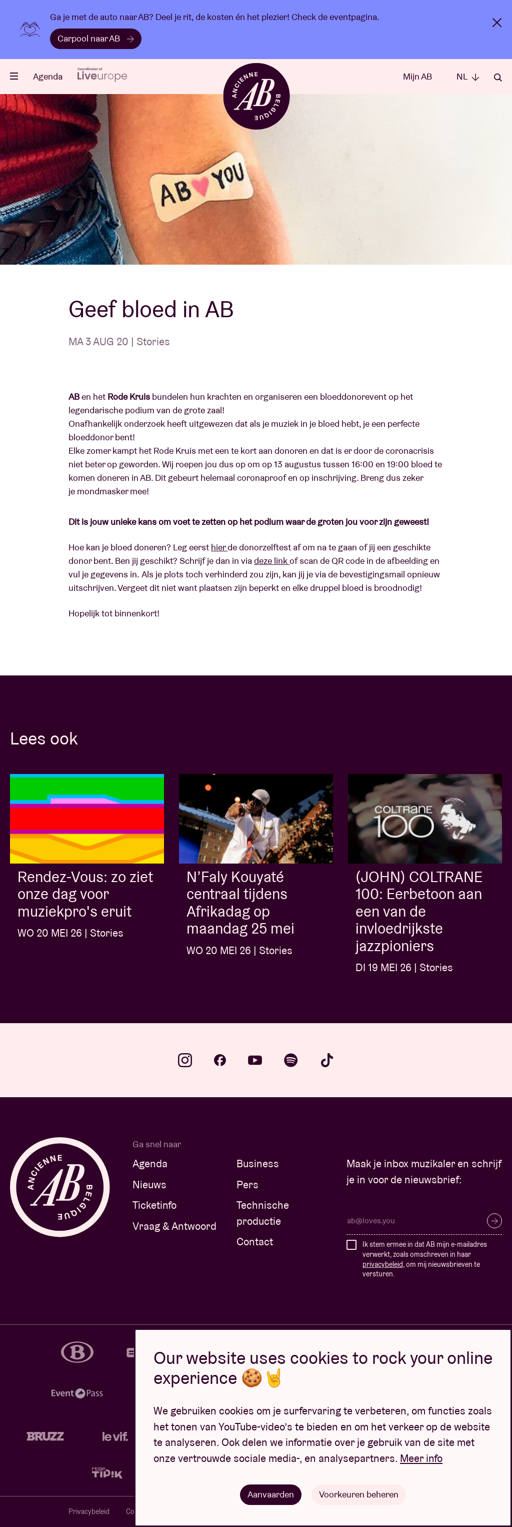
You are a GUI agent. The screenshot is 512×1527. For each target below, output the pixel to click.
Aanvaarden (271, 1494)
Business (257, 1163)
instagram (185, 1060)
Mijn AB (417, 76)
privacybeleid (382, 1264)
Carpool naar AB (96, 38)
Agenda (47, 76)
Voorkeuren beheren (358, 1494)
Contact (254, 1241)
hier (219, 547)
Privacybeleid (89, 1511)
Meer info (421, 1458)
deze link (272, 560)
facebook (220, 1060)
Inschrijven (494, 1220)
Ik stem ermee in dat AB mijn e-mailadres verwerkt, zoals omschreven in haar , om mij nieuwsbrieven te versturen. (424, 1259)
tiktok (327, 1060)
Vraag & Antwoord (174, 1226)
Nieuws (149, 1184)
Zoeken (498, 78)
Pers (247, 1184)
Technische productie (262, 1213)
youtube (255, 1060)
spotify (291, 1060)
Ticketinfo (154, 1205)
